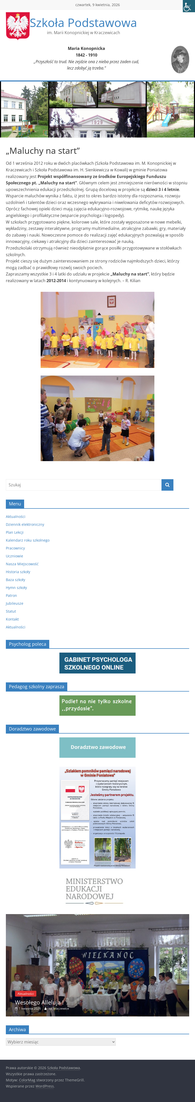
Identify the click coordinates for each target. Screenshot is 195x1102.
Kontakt (12, 619)
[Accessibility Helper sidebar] (189, 6)
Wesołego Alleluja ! (39, 1002)
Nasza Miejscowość (22, 563)
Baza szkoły (15, 579)
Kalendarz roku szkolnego (28, 540)
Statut (11, 611)
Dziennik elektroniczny (25, 524)
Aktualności (15, 516)
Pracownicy (15, 548)
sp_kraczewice (59, 1008)
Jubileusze (14, 603)
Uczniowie (14, 556)
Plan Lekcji (15, 532)
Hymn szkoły (16, 587)
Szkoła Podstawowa (83, 22)
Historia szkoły (18, 571)
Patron (11, 595)
